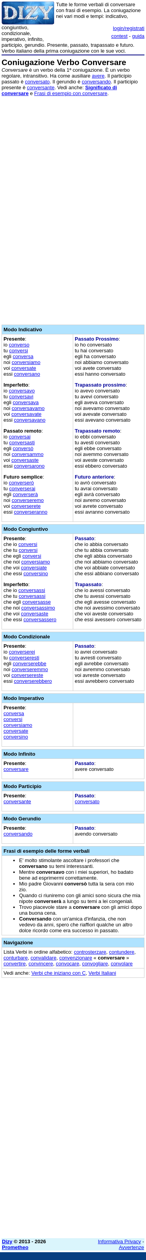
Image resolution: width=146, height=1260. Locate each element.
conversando (96, 82)
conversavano (30, 420)
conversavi (21, 396)
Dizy (7, 1241)
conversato (37, 82)
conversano (27, 374)
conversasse (36, 602)
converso (19, 345)
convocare (67, 964)
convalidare (43, 958)
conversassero (39, 619)
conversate (23, 368)
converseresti (24, 658)
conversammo (28, 454)
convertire (15, 964)
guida (138, 36)
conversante (41, 87)
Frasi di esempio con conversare (70, 93)
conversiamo (26, 362)
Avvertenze (131, 1247)
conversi (18, 350)
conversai (20, 437)
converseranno (30, 512)
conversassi (31, 590)
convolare (121, 964)
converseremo (28, 500)
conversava (26, 402)
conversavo (22, 391)
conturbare (16, 958)
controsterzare (90, 952)
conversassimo (38, 608)
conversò (23, 448)
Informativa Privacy (119, 1241)
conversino (35, 573)
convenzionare (75, 958)
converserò (21, 483)
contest (119, 36)
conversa (23, 356)
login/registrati (128, 28)
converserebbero (33, 681)
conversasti (22, 442)
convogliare (95, 964)
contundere (121, 952)
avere (98, 76)
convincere (40, 964)
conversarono (29, 466)
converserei (22, 652)
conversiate (34, 568)
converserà (25, 494)
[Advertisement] (73, 1159)
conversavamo (28, 408)
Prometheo (15, 1247)
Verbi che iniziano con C (59, 973)
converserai (22, 488)
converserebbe (29, 663)
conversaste (25, 460)
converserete (25, 506)
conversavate (26, 414)
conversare (16, 769)
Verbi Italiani (102, 973)
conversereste (27, 675)
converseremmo (30, 669)
